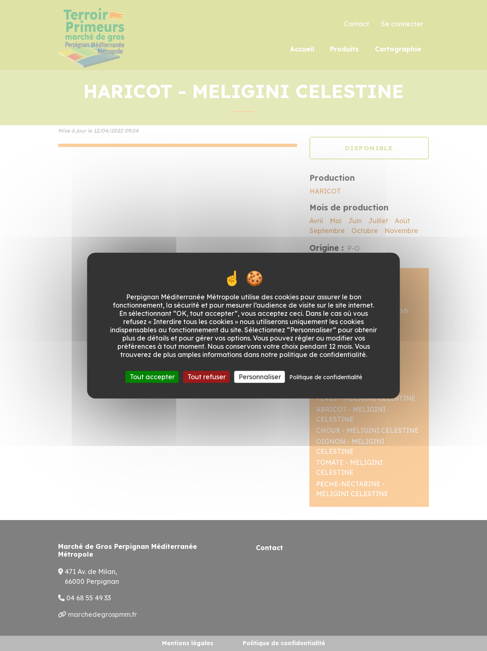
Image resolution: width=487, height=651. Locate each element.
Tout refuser (206, 377)
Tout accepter (152, 377)
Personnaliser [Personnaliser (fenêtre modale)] (260, 377)
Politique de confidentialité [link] (325, 377)
